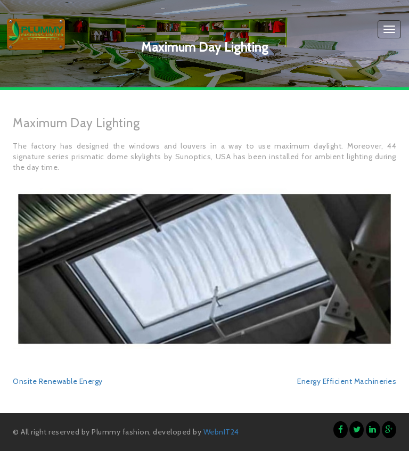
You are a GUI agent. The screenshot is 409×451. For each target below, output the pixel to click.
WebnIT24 (221, 432)
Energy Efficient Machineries (346, 381)
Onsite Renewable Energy (58, 381)
